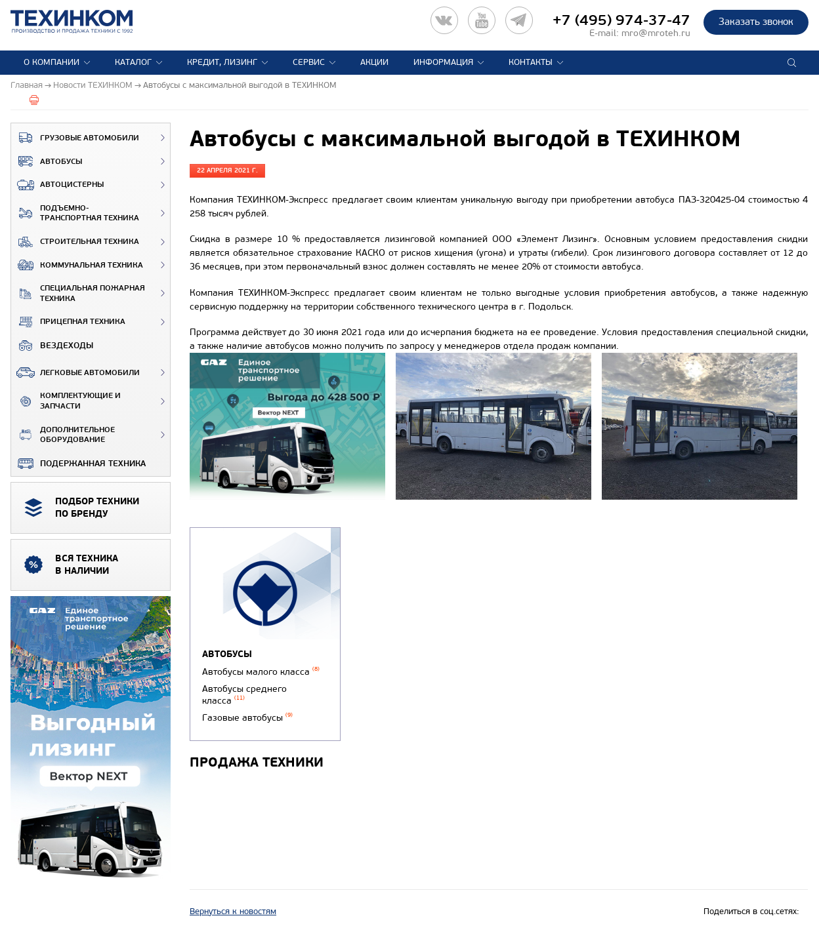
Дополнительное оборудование (63, 435)
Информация (443, 62)
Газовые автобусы (247, 717)
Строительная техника (75, 242)
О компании (51, 62)
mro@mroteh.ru (655, 33)
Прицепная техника (68, 322)
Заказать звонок (756, 22)
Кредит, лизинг (222, 62)
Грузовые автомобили (75, 137)
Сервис (309, 62)
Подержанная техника (78, 463)
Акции (374, 62)
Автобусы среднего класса (244, 695)
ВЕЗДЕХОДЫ (52, 345)
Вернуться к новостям (233, 911)
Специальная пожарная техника (78, 293)
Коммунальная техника (77, 265)
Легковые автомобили (75, 372)
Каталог (133, 62)
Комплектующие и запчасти (66, 401)
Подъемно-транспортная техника (75, 213)
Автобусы (46, 161)
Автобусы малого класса (261, 671)
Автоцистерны (57, 185)
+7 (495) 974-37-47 (621, 20)
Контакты (531, 62)
